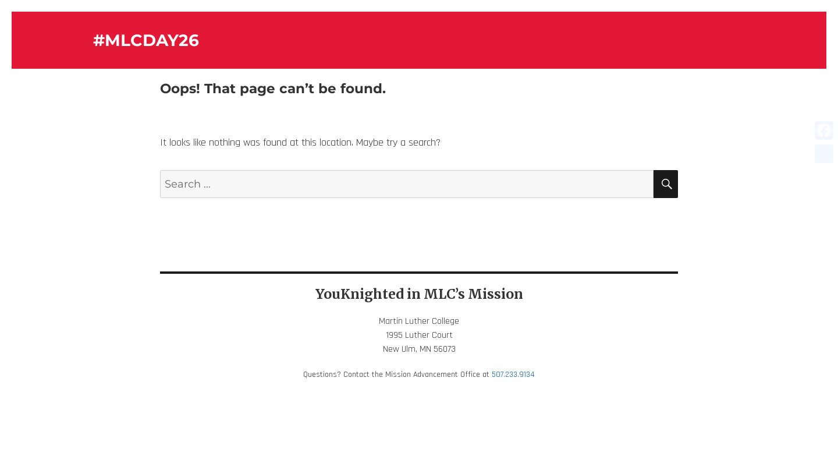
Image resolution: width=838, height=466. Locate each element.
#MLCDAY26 (146, 40)
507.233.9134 (513, 374)
